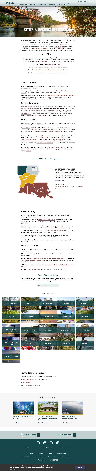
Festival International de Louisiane (31, 260)
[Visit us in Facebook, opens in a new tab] (38, 442)
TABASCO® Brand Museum (29, 139)
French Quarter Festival (59, 258)
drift (63, 46)
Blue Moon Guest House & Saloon (56, 230)
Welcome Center (32, 388)
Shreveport (56, 70)
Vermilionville (68, 136)
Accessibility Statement (61, 453)
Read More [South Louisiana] (17, 423)
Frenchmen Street (32, 129)
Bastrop (57, 189)
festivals (24, 61)
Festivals (41, 73)
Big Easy (34, 235)
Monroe (72, 95)
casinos (52, 91)
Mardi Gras (39, 67)
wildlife (64, 149)
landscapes (43, 61)
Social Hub (79, 1)
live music (65, 73)
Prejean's (45, 136)
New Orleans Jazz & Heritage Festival (40, 258)
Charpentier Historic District (45, 143)
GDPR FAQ (50, 453)
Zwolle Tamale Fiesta (53, 265)
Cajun (51, 58)
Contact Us (32, 453)
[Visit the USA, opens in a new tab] (54, 460)
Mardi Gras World (49, 129)
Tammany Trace (48, 228)
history (62, 45)
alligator (28, 151)
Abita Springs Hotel (54, 226)
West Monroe (65, 186)
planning (60, 48)
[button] (31, 447)
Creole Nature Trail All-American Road (43, 141)
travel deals (28, 382)
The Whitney (54, 237)
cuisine (25, 46)
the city (27, 228)
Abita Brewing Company (63, 228)
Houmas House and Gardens (46, 219)
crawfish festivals (60, 260)
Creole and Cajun (57, 67)
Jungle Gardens (60, 139)
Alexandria (24, 108)
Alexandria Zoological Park (53, 110)
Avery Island (44, 137)
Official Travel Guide (34, 385)
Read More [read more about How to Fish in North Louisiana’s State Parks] (66, 423)
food (36, 61)
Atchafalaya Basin (54, 147)
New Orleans (57, 46)
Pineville (32, 108)
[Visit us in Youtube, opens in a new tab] (44, 442)
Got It (80, 467)
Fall (53, 64)
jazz (44, 67)
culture (57, 45)
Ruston (73, 186)
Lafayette (65, 70)
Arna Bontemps (37, 115)
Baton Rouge (48, 70)
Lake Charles (60, 141)
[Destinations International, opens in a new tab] (41, 460)
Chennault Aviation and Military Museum (56, 95)
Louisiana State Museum (40, 48)
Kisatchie (35, 110)
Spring (49, 64)
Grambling (80, 186)
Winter (58, 64)
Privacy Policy (41, 453)
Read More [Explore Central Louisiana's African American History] (41, 423)
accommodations (29, 379)
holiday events (33, 269)
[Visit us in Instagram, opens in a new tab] (57, 442)
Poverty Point (64, 86)
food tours (48, 73)
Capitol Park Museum (54, 131)
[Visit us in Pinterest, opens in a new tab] (51, 442)
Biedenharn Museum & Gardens (58, 97)
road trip (49, 50)
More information (15, 469)
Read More (58, 180)
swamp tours (55, 73)
